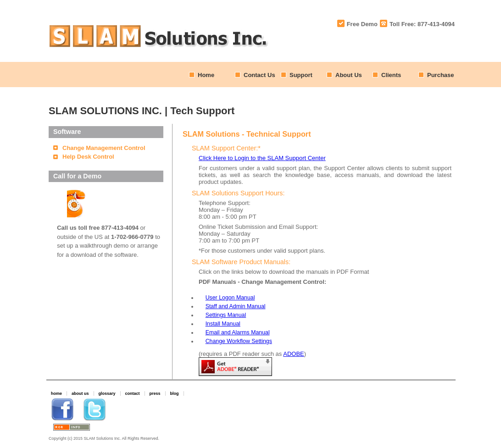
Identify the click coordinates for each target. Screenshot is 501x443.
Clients (391, 75)
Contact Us (259, 75)
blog (174, 393)
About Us (348, 75)
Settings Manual (226, 315)
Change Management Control (103, 147)
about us (80, 393)
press (155, 393)
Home (206, 75)
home (56, 393)
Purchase (440, 75)
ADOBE (293, 353)
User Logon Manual (230, 297)
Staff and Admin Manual (236, 306)
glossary (107, 393)
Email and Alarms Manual (238, 332)
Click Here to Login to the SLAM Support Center (262, 158)
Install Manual (223, 324)
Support (300, 75)
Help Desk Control (88, 156)
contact (132, 393)
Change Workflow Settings (239, 341)
